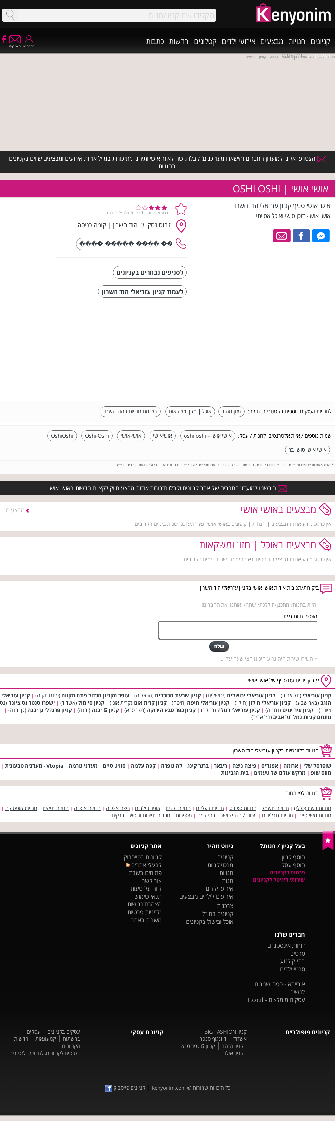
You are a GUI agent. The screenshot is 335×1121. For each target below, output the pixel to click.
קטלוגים (205, 41)
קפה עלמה (143, 765)
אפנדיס (269, 765)
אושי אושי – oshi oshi (208, 435)
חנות (227, 880)
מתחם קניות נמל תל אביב (302, 717)
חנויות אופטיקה (21, 808)
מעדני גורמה (83, 765)
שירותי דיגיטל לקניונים (279, 879)
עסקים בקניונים (63, 1031)
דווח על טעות (146, 888)
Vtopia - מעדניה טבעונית (34, 765)
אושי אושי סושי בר (307, 449)
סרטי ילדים (292, 969)
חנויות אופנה (87, 808)
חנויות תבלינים (277, 815)
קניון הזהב (232, 1046)
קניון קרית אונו (150, 702)
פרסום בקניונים (287, 872)
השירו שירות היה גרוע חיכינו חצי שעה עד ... (267, 658)
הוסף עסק (293, 865)
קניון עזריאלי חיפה (208, 702)
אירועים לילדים (216, 896)
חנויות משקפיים (314, 815)
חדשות (179, 41)
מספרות (184, 815)
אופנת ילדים (147, 808)
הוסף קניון (293, 857)
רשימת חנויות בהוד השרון (130, 411)
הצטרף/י (15, 44)
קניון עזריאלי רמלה (238, 709)
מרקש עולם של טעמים (280, 772)
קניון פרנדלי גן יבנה (49, 709)
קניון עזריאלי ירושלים (251, 695)
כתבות (155, 41)
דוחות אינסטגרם (286, 945)
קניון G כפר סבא (198, 1046)
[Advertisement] (283, 350)
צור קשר (152, 880)
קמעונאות (45, 1038)
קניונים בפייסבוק (143, 857)
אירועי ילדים (238, 41)
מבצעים (271, 41)
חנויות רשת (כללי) (312, 808)
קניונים (320, 41)
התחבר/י (28, 44)
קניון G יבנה (105, 709)
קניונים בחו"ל (217, 914)
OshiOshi (62, 435)
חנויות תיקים (56, 808)
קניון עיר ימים (297, 709)
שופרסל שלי (317, 765)
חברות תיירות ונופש (150, 815)
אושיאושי (162, 435)
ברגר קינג (198, 765)
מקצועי (292, 55)
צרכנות (225, 906)
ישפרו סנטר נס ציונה (31, 702)
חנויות (297, 41)
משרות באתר (146, 920)
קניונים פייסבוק (125, 1087)
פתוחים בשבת (145, 873)
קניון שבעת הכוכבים (178, 695)
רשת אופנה (118, 808)
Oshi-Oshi (97, 435)
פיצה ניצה (244, 765)
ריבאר (220, 765)
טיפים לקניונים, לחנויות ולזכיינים (43, 1053)
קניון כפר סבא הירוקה (171, 709)
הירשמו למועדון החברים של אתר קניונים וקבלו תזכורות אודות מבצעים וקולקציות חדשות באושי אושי (167, 488)
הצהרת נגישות (144, 904)
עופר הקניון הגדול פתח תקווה (95, 695)
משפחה (319, 55)
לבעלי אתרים (144, 865)
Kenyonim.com (169, 1087)
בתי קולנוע (292, 961)
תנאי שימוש (148, 896)
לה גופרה (171, 765)
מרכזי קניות (220, 865)
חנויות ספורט (242, 808)
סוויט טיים (114, 765)
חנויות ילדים (178, 808)
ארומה (290, 765)
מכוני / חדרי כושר (238, 815)
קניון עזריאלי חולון (270, 702)
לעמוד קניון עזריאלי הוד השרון (142, 291)
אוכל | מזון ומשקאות (190, 411)
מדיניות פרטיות (144, 912)
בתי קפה (206, 815)
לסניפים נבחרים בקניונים (149, 272)
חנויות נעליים (210, 808)
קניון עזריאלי (317, 695)
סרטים (297, 953)
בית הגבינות (235, 772)
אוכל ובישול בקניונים (209, 921)
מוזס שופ (321, 772)
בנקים (118, 815)
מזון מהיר (231, 411)
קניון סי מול (91, 702)
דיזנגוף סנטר (213, 1038)
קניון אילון (233, 1053)
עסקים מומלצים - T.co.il (276, 1000)
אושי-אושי (131, 435)
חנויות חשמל (275, 808)
